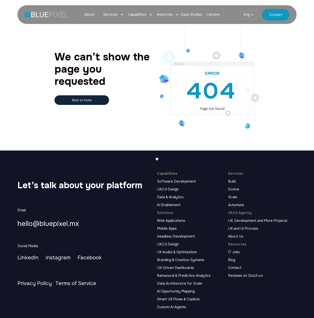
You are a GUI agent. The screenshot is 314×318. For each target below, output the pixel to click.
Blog (231, 260)
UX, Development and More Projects (257, 221)
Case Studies (191, 14)
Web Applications (171, 221)
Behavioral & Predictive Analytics (184, 276)
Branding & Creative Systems (180, 260)
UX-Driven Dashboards (175, 268)
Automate (236, 205)
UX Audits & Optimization (177, 252)
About (89, 14)
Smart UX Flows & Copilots (178, 299)
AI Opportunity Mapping (176, 291)
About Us (235, 236)
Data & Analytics (170, 197)
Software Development (176, 181)
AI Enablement (169, 205)
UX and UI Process (243, 228)
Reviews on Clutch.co (245, 276)
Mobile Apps (167, 228)
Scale (232, 197)
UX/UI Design (168, 189)
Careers (213, 14)
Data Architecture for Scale (179, 283)
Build (232, 181)
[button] (111, 14)
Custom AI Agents (171, 307)
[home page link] (46, 14)
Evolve (233, 189)
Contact (234, 268)
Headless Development (176, 236)
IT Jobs (234, 252)
